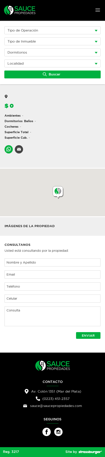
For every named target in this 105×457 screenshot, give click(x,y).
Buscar (51, 74)
